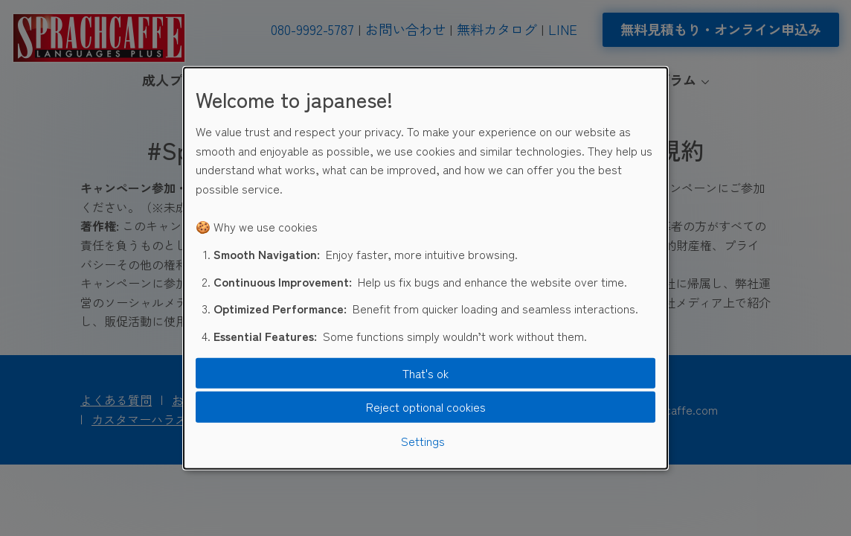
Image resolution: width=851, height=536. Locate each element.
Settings (423, 441)
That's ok (425, 373)
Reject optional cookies (426, 406)
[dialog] (425, 268)
